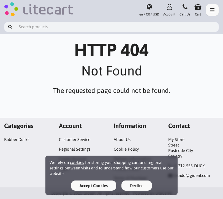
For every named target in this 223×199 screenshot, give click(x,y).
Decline (136, 185)
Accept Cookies (94, 185)
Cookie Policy (126, 149)
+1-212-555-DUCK (189, 165)
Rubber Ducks (16, 139)
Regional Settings (74, 149)
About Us (122, 139)
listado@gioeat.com (191, 175)
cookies (77, 162)
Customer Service (74, 139)
